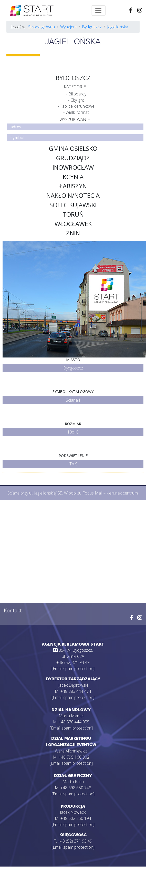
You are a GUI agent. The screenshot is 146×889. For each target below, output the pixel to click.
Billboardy (77, 94)
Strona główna (41, 27)
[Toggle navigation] (98, 10)
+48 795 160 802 (74, 757)
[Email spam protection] (73, 668)
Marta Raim (73, 781)
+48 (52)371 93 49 (73, 662)
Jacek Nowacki (73, 812)
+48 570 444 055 (74, 722)
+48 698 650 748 (75, 788)
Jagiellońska (117, 27)
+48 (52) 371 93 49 (75, 841)
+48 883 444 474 (75, 691)
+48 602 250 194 (75, 818)
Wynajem (68, 27)
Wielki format (77, 112)
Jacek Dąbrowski (73, 685)
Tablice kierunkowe (77, 106)
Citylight (77, 100)
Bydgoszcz (92, 27)
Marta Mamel (71, 716)
